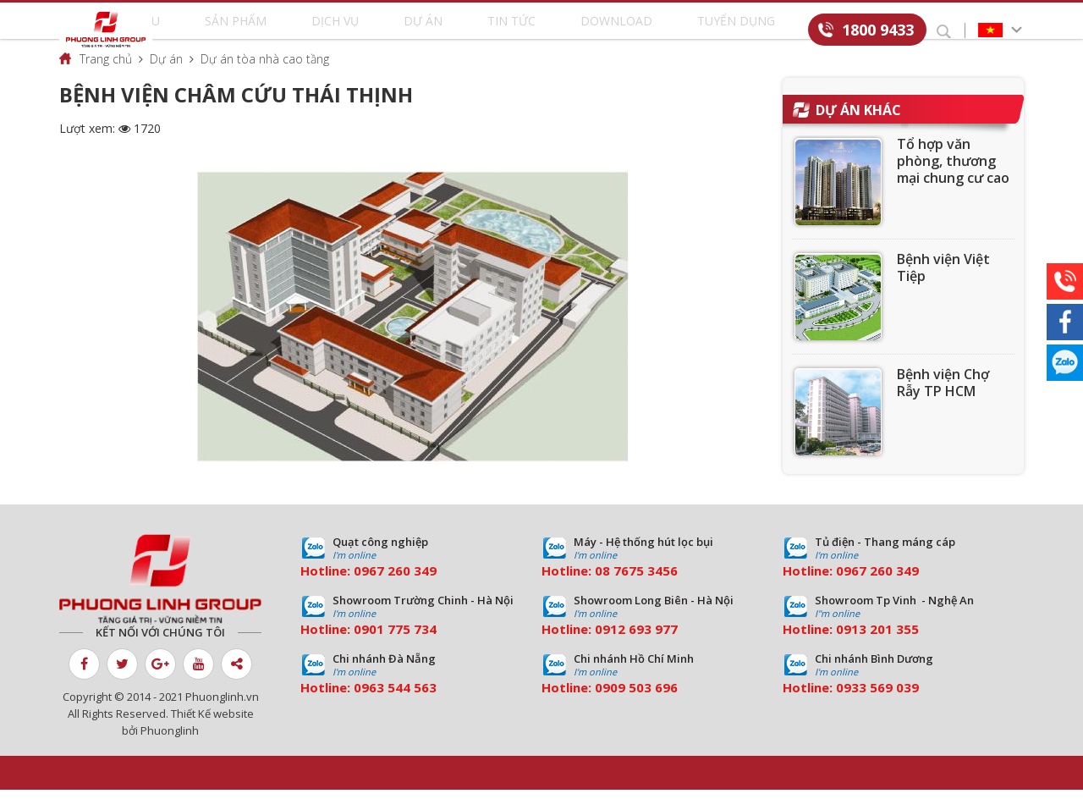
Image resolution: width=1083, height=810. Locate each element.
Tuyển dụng (698, 31)
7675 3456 (645, 590)
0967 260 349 (395, 590)
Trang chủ (106, 79)
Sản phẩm (295, 31)
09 (361, 649)
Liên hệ (784, 31)
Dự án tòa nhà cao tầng (265, 79)
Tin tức (513, 31)
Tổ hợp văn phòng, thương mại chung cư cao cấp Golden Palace (953, 198)
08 (602, 590)
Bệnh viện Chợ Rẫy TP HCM (943, 403)
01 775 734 (403, 649)
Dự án (443, 31)
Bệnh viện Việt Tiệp (943, 288)
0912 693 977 (636, 649)
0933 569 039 (877, 707)
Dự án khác (858, 130)
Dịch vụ (375, 31)
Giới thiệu (207, 31)
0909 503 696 (636, 707)
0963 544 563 (395, 707)
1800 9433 (878, 29)
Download (599, 31)
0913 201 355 (877, 649)
